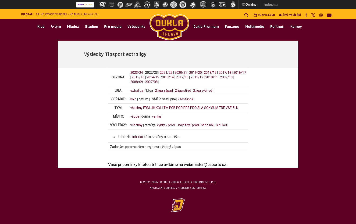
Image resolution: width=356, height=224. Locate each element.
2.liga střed (183, 90)
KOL (159, 108)
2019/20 (195, 72)
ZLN (235, 108)
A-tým (56, 26)
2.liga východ (202, 90)
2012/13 (182, 77)
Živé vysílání (290, 15)
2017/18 (225, 72)
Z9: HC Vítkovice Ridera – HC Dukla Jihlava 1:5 (66, 15)
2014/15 (152, 77)
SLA (200, 108)
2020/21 (180, 72)
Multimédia (254, 26)
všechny (136, 108)
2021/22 (166, 72)
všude (134, 116)
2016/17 (239, 72)
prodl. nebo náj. (203, 125)
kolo (133, 99)
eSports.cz (199, 188)
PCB (172, 108)
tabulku (137, 137)
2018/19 (210, 72)
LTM (165, 108)
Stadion (91, 26)
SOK (207, 108)
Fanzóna (232, 26)
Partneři (277, 26)
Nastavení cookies (162, 188)
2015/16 (138, 77)
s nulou (221, 125)
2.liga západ (164, 90)
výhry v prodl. (166, 125)
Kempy (296, 26)
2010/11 (211, 77)
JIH (152, 108)
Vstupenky (136, 26)
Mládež (73, 26)
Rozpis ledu (264, 15)
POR (179, 108)
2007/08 (151, 82)
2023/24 (136, 72)
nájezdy (184, 125)
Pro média (112, 26)
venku (156, 116)
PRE (186, 108)
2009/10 (226, 77)
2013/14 (167, 77)
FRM (146, 108)
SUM (214, 108)
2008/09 (136, 82)
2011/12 (197, 77)
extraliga (136, 90)
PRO (193, 108)
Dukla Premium (206, 26)
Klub (41, 26)
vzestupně (185, 99)
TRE (222, 108)
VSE (229, 108)
